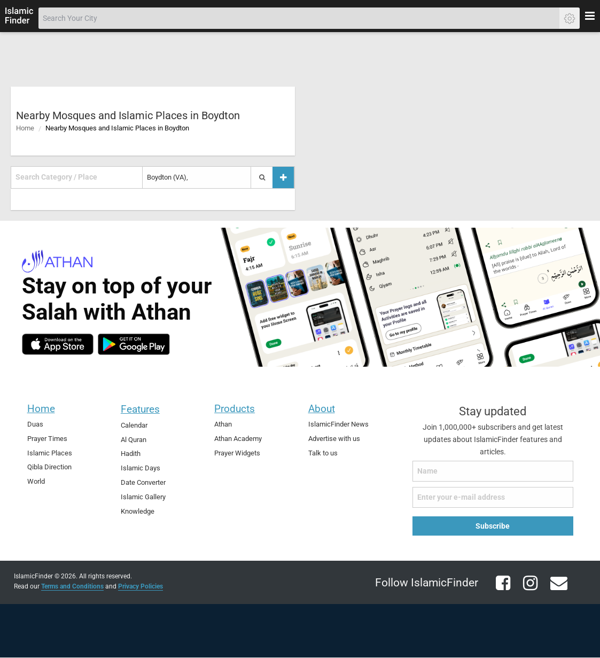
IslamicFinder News (338, 424)
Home (25, 128)
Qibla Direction (49, 467)
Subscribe (493, 526)
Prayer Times (47, 439)
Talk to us (323, 453)
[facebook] (499, 589)
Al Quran (133, 440)
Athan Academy (238, 439)
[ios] (57, 344)
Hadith (131, 454)
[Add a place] (283, 177)
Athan (223, 424)
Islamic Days (140, 468)
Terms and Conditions (72, 586)
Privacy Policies (140, 586)
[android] (134, 344)
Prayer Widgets (237, 453)
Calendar (134, 425)
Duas (35, 424)
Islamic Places (49, 453)
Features (140, 409)
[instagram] (526, 589)
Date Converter (143, 482)
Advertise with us (334, 439)
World (36, 481)
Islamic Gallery (143, 497)
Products (234, 408)
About (321, 408)
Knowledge (137, 511)
